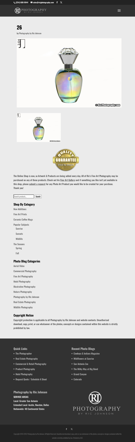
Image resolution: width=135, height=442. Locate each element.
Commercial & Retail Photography (31, 364)
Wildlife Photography (23, 307)
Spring (19, 248)
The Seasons (19, 244)
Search (38, 196)
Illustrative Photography (24, 286)
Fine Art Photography (23, 276)
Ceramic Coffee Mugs (23, 219)
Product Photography (25, 369)
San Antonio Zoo (81, 364)
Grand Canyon (80, 374)
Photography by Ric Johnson (30, 33)
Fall (17, 253)
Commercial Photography (25, 271)
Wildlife (19, 239)
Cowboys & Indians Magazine (87, 353)
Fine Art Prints (20, 214)
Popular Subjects (21, 224)
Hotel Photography (22, 281)
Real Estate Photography (25, 302)
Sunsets (19, 233)
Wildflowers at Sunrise (84, 358)
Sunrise (19, 228)
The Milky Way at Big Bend (86, 369)
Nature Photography (23, 291)
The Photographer (24, 353)
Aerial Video (19, 266)
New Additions (20, 209)
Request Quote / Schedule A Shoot (31, 379)
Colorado (78, 379)
